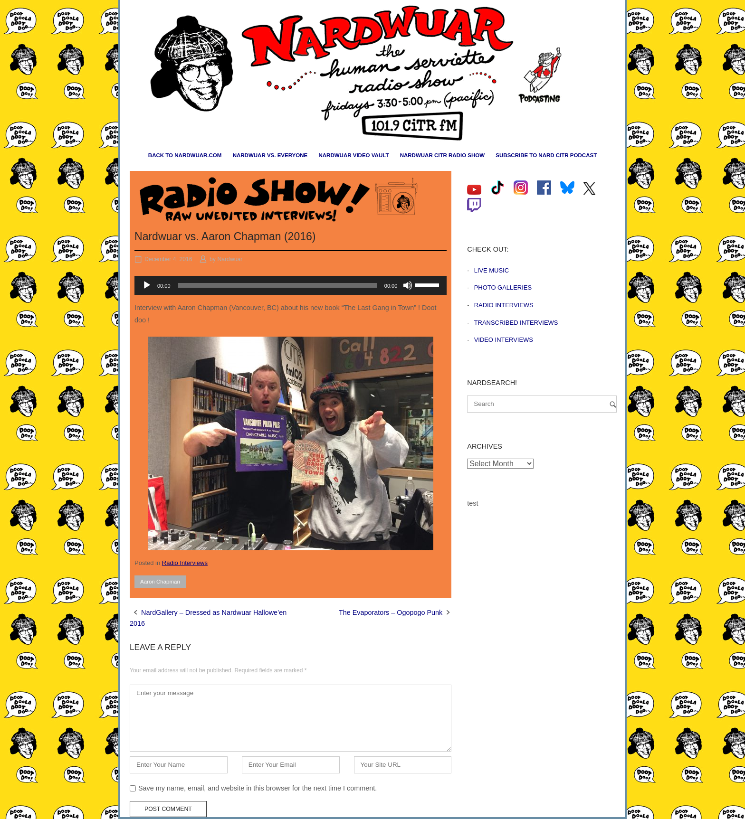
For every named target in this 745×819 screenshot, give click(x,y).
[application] (290, 285)
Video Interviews (503, 339)
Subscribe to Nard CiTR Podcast (546, 155)
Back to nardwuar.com (185, 155)
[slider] (277, 285)
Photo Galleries (503, 287)
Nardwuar (229, 259)
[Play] (147, 285)
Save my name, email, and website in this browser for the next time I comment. (257, 788)
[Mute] (407, 285)
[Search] (613, 404)
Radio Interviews (185, 562)
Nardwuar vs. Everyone (270, 155)
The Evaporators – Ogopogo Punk (390, 612)
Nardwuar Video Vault (353, 155)
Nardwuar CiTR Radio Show (442, 155)
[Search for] (542, 404)
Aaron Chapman (160, 581)
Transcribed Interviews (516, 322)
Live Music (491, 270)
